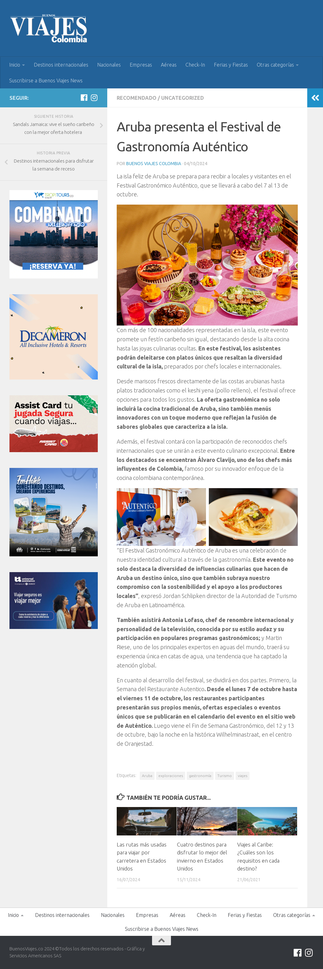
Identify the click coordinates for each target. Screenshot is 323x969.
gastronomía (200, 776)
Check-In (195, 65)
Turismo (224, 776)
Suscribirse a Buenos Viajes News (46, 80)
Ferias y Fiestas (231, 65)
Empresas (141, 65)
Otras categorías (275, 65)
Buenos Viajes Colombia (153, 163)
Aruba (147, 776)
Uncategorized (182, 98)
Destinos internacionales (61, 65)
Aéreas (169, 65)
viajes (242, 776)
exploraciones (170, 776)
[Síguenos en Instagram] (94, 97)
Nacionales (109, 65)
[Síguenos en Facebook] (84, 97)
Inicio (14, 65)
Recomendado (136, 98)
